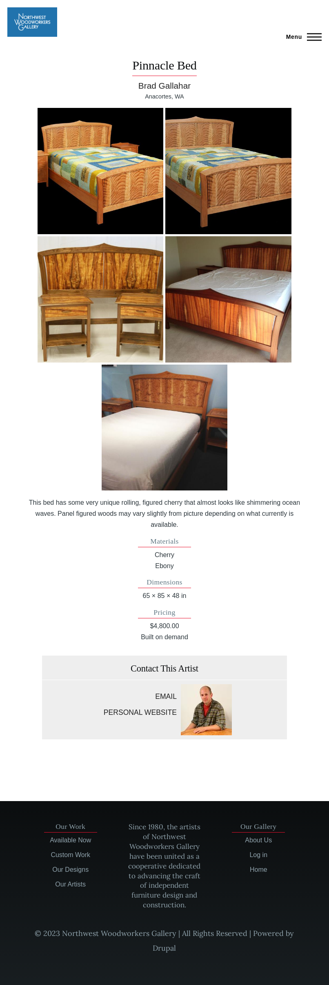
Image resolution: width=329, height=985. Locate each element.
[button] (101, 171)
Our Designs (70, 869)
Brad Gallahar (164, 85)
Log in (258, 854)
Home (258, 869)
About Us (258, 840)
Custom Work (70, 854)
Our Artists (70, 884)
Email (166, 696)
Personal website (140, 712)
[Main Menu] (301, 36)
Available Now (70, 840)
